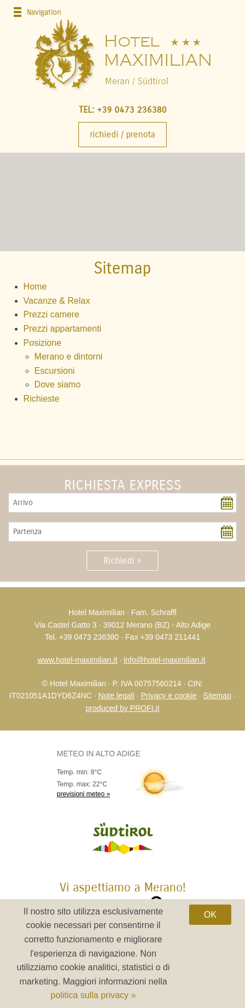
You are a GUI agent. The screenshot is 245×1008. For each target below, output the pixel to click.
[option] (122, 202)
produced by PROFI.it (122, 708)
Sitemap (217, 695)
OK (210, 914)
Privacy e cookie (169, 695)
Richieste (42, 398)
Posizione (42, 342)
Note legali (116, 695)
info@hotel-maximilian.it (165, 660)
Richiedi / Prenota (122, 134)
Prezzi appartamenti (62, 328)
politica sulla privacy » (93, 995)
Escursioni (55, 370)
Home (35, 286)
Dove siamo (58, 384)
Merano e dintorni (69, 356)
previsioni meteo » (83, 794)
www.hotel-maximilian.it (77, 660)
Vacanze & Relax (57, 300)
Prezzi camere (51, 314)
